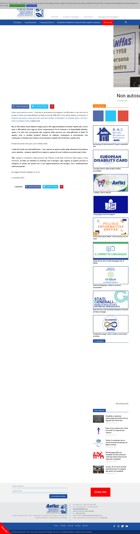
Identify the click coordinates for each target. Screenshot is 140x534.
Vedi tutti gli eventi (122, 404)
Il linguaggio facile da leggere (104, 214)
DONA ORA (100, 492)
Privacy (77, 525)
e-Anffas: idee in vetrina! (102, 193)
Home (56, 525)
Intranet (85, 525)
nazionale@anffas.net (80, 509)
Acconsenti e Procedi (17, 5)
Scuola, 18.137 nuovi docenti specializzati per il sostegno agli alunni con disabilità (116, 469)
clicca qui (36, 172)
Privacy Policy (31, 5)
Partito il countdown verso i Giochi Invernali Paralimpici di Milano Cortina (116, 442)
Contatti (62, 525)
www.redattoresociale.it (24, 112)
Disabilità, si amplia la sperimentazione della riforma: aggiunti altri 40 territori (117, 418)
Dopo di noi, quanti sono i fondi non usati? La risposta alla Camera (117, 430)
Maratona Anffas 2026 (113, 357)
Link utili (70, 525)
